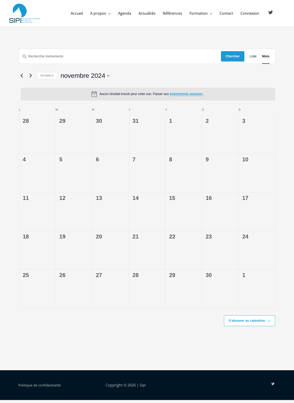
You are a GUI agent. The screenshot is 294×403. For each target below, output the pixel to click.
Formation (198, 14)
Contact (226, 14)
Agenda (124, 14)
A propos (98, 14)
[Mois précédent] (21, 78)
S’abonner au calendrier (247, 323)
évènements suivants (187, 97)
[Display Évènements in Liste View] (253, 59)
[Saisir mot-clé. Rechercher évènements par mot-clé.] (120, 59)
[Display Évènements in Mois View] (265, 59)
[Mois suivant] (30, 78)
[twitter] (271, 14)
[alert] (148, 96)
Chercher (233, 59)
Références (172, 14)
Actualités (147, 14)
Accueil (77, 14)
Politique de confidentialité (41, 387)
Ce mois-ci (47, 78)
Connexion (249, 14)
